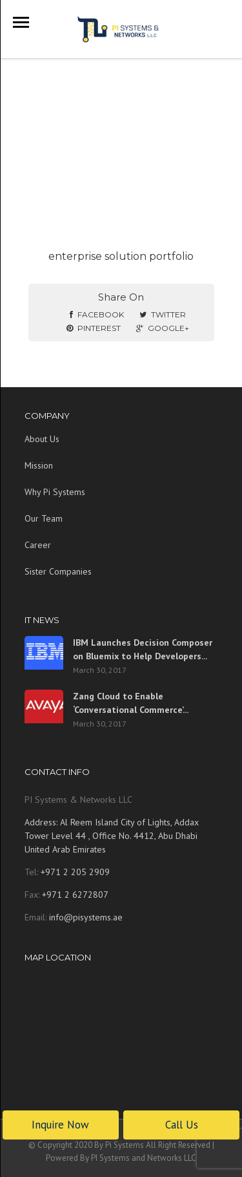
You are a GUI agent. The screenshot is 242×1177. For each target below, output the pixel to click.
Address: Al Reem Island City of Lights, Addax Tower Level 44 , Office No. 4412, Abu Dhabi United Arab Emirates (112, 835)
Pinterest (93, 328)
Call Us (181, 1125)
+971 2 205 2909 (74, 872)
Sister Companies (58, 571)
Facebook (97, 314)
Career (38, 545)
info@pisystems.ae (86, 917)
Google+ (162, 328)
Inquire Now (60, 1125)
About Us (42, 439)
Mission (39, 465)
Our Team (44, 518)
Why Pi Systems (55, 492)
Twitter (162, 314)
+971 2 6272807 (73, 894)
